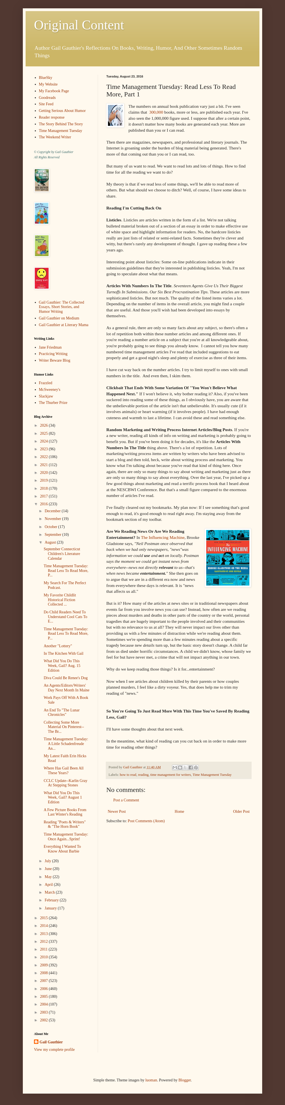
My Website (48, 84)
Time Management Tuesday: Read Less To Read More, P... (66, 571)
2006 (44, 989)
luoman (151, 1080)
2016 (44, 504)
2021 (44, 465)
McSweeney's (49, 390)
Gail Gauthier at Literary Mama (64, 325)
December (53, 511)
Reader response (52, 117)
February (52, 900)
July (48, 861)
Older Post (241, 811)
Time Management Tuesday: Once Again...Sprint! (66, 836)
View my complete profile (54, 1050)
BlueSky (45, 78)
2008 (44, 973)
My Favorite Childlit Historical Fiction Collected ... (60, 600)
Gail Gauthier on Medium (59, 318)
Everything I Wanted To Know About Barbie (62, 848)
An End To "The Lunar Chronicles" (62, 712)
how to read (128, 775)
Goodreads (47, 98)
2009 (44, 965)
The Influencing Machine (163, 537)
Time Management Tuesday (212, 775)
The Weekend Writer (55, 137)
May (49, 877)
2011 (44, 949)
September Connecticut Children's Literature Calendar (62, 554)
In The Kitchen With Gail (63, 653)
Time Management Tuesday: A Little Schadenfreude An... (66, 744)
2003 (44, 1012)
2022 (44, 457)
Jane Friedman (50, 347)
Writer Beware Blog (54, 360)
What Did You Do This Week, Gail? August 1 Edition (63, 797)
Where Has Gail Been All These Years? (63, 770)
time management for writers (170, 775)
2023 (44, 449)
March (50, 892)
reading (143, 775)
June (49, 869)
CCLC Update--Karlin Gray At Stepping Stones (65, 783)
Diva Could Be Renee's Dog (66, 678)
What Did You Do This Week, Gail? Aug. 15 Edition (62, 665)
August (51, 542)
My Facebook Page (54, 91)
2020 (44, 473)
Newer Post (117, 811)
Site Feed (46, 104)
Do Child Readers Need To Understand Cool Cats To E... (65, 617)
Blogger (184, 1080)
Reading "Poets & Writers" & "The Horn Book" (65, 824)
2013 (44, 934)
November (53, 519)
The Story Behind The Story (61, 124)
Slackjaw (46, 396)
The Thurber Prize (53, 403)
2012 (44, 941)
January (51, 908)
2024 (44, 441)
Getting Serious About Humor (62, 111)
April (49, 884)
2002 (44, 1020)
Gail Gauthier (51, 1042)
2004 (44, 1004)
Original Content (79, 25)
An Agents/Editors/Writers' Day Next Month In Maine (66, 687)
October (51, 527)
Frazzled (45, 383)
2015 (44, 918)
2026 (44, 425)
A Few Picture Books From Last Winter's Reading (65, 812)
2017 (44, 496)
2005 (44, 996)
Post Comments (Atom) (146, 821)
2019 (44, 480)
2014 (44, 926)
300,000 (156, 112)
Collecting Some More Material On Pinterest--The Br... (64, 727)
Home (179, 811)
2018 (44, 488)
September (53, 534)
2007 (44, 981)
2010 (44, 957)
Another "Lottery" (58, 646)
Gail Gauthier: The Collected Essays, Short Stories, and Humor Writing (61, 307)
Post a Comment (126, 800)
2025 (44, 433)
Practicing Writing (53, 354)
